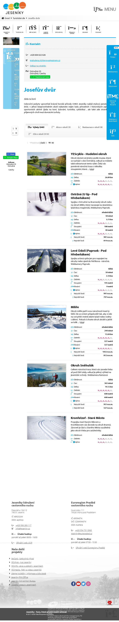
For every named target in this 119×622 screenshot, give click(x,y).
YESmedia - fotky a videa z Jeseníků (26, 569)
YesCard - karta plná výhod (22, 558)
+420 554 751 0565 (83, 530)
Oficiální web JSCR (24, 542)
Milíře (75, 307)
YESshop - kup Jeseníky (21, 562)
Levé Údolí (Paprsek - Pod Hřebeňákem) (88, 252)
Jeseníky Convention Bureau (23, 581)
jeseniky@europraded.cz (81, 533)
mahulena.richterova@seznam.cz (45, 60)
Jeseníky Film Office (19, 577)
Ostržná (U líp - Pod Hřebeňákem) (84, 196)
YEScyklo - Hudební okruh (89, 154)
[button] (105, 9)
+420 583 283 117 (23, 525)
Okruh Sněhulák (82, 365)
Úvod (14, 8)
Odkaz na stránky (38, 65)
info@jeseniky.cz (22, 528)
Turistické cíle (19, 18)
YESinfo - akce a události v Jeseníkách (27, 566)
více (92, 169)
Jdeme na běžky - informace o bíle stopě (28, 573)
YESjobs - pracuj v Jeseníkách (23, 584)
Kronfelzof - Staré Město (88, 418)
